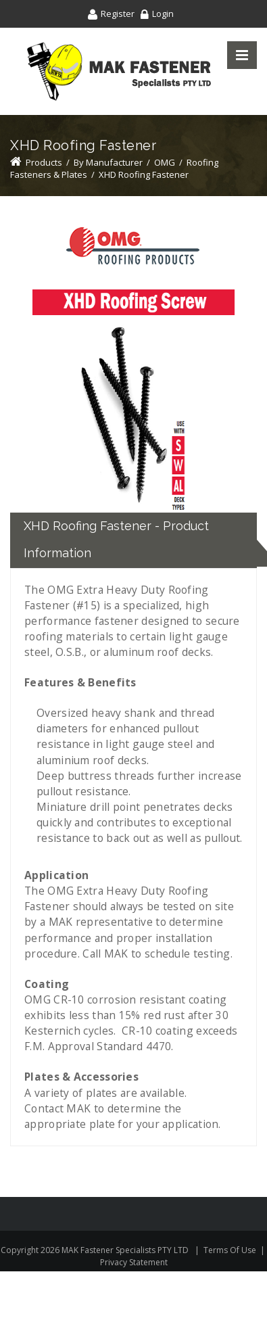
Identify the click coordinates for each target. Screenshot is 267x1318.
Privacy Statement (134, 1262)
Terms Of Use (229, 1250)
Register (118, 13)
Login (163, 13)
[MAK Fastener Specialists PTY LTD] (119, 71)
